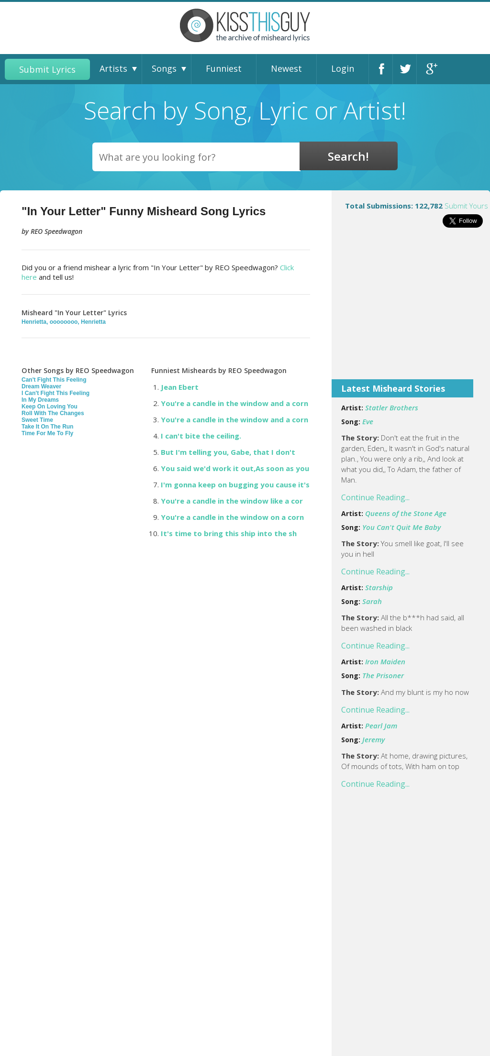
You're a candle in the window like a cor (232, 501)
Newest (286, 68)
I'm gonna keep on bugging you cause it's (235, 484)
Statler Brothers (391, 407)
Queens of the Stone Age (405, 513)
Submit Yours (466, 205)
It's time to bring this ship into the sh (229, 533)
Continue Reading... (375, 497)
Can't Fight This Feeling (54, 379)
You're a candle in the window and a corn (234, 403)
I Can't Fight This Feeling (55, 393)
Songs (164, 68)
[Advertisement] (411, 310)
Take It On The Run (47, 426)
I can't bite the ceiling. (201, 435)
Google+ (431, 69)
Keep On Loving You (50, 406)
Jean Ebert (180, 387)
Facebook (383, 69)
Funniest (224, 68)
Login (342, 68)
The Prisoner (383, 675)
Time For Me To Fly (47, 433)
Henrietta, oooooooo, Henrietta (64, 322)
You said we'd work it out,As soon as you (235, 468)
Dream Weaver (41, 386)
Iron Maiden (385, 661)
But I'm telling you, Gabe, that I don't (228, 452)
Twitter (407, 69)
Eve (367, 421)
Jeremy (373, 739)
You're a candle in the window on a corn (232, 517)
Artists (113, 68)
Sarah (372, 601)
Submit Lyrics (47, 69)
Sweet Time (37, 420)
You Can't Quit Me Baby (401, 527)
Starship (379, 587)
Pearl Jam (381, 725)
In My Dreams (40, 399)
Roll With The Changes (53, 413)
